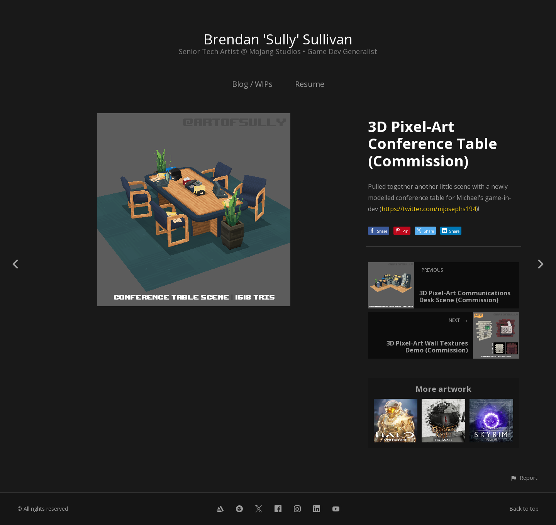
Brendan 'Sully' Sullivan (278, 39)
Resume (309, 84)
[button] (524, 478)
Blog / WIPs (252, 84)
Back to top (524, 508)
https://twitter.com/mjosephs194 (428, 209)
